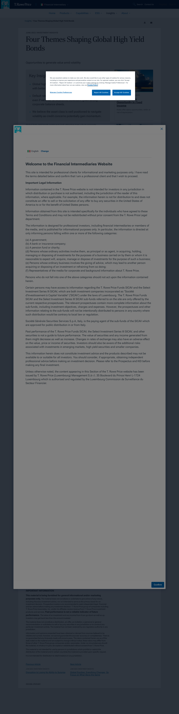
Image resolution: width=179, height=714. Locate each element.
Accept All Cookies (121, 92)
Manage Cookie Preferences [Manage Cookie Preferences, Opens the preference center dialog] (61, 92)
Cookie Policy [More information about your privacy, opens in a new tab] (93, 85)
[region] (90, 85)
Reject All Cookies (101, 92)
